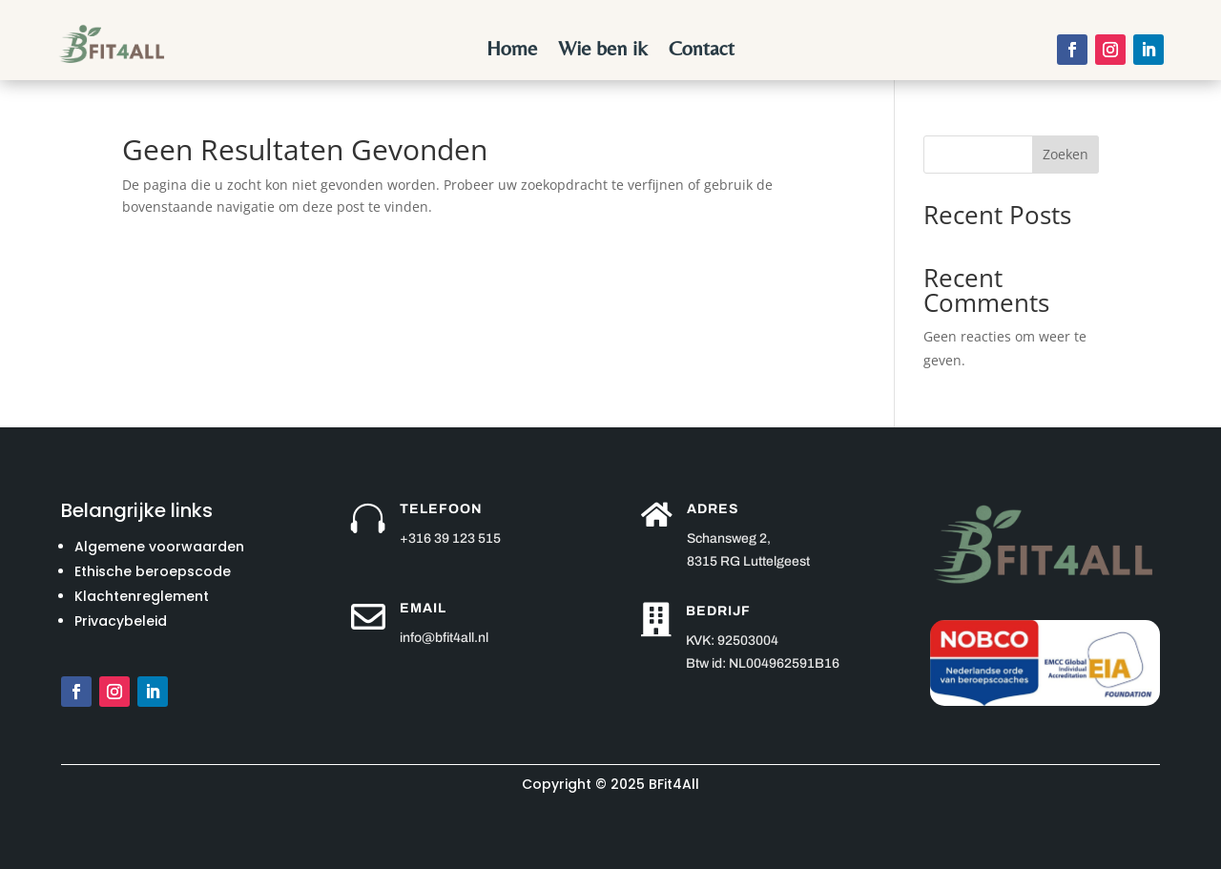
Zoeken (1065, 154)
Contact (702, 51)
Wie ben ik (603, 51)
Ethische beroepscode (152, 571)
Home (511, 51)
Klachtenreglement (141, 596)
